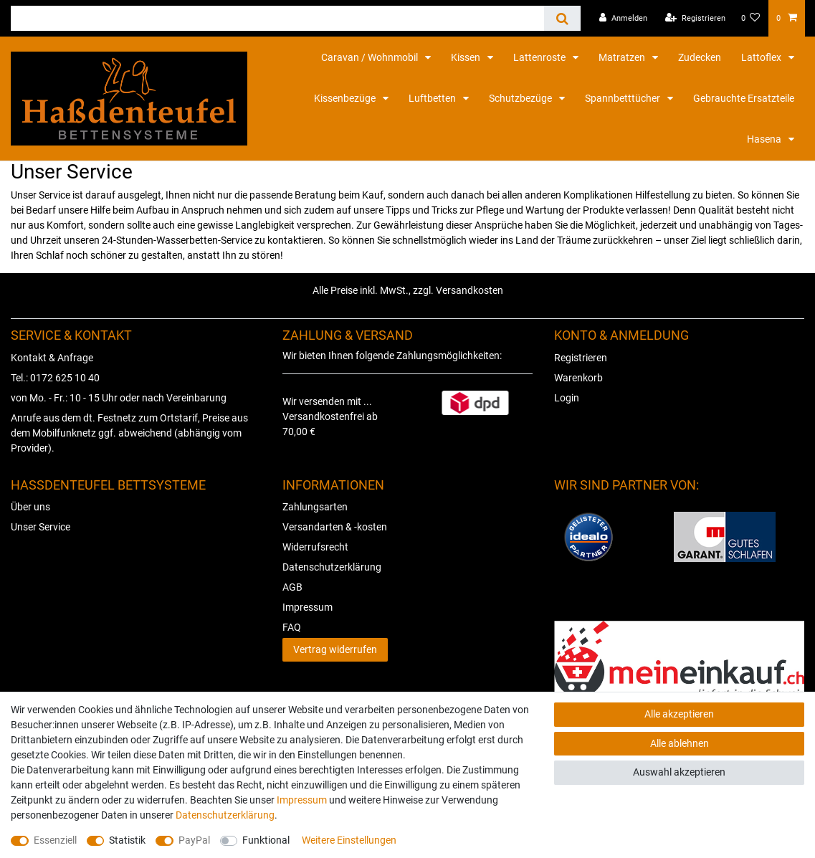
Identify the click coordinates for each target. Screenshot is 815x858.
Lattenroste (540, 57)
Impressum (307, 607)
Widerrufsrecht (315, 547)
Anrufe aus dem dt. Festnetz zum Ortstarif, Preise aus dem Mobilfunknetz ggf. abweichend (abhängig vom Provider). (129, 433)
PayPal (194, 840)
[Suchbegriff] (277, 18)
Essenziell (55, 840)
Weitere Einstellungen (349, 840)
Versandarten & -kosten (334, 527)
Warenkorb (578, 377)
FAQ (291, 627)
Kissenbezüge (346, 98)
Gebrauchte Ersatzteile (743, 98)
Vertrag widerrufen (335, 649)
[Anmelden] (623, 18)
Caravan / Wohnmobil (370, 57)
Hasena (765, 139)
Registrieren (580, 357)
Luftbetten (433, 98)
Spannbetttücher (623, 98)
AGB (292, 587)
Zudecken (699, 57)
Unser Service (40, 527)
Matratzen (623, 57)
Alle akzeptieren (679, 714)
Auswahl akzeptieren (679, 772)
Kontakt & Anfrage (52, 357)
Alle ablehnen (679, 743)
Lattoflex (762, 57)
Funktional (266, 840)
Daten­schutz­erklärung (225, 815)
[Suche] (562, 18)
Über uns (30, 507)
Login (566, 398)
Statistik (127, 840)
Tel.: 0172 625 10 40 (55, 377)
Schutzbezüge (521, 98)
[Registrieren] (695, 18)
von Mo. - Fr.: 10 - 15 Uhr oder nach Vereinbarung (119, 398)
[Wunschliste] (750, 18)
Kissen (466, 57)
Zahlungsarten (315, 507)
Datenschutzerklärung (331, 567)
